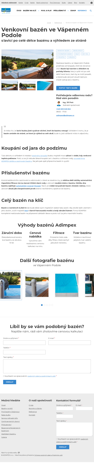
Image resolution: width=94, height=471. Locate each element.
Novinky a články (36, 417)
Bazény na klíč (7, 417)
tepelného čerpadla (40, 156)
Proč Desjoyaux (55, 3)
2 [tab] (44, 314)
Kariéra (20, 3)
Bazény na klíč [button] (30, 10)
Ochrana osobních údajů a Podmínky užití (50, 464)
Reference (33, 421)
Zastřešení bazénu (9, 443)
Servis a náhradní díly (10, 427)
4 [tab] (49, 314)
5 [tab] (52, 314)
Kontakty (82, 3)
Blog (75, 3)
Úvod (3, 414)
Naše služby (6, 424)
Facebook (92, 3)
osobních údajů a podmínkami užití (42, 385)
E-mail (51, 347)
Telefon (6, 357)
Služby (64, 3)
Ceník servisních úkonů (11, 430)
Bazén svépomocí (42, 3)
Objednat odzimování (9, 3)
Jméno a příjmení (11, 347)
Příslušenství (6, 434)
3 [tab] (47, 314)
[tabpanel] (47, 289)
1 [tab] (42, 314)
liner (26, 211)
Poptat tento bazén (68, 88)
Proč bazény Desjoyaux (11, 421)
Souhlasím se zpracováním (30, 385)
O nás (26, 3)
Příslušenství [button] (59, 10)
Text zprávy (8, 366)
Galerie (70, 3)
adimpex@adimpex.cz (66, 115)
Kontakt (32, 424)
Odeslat (9, 391)
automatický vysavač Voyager (29, 186)
